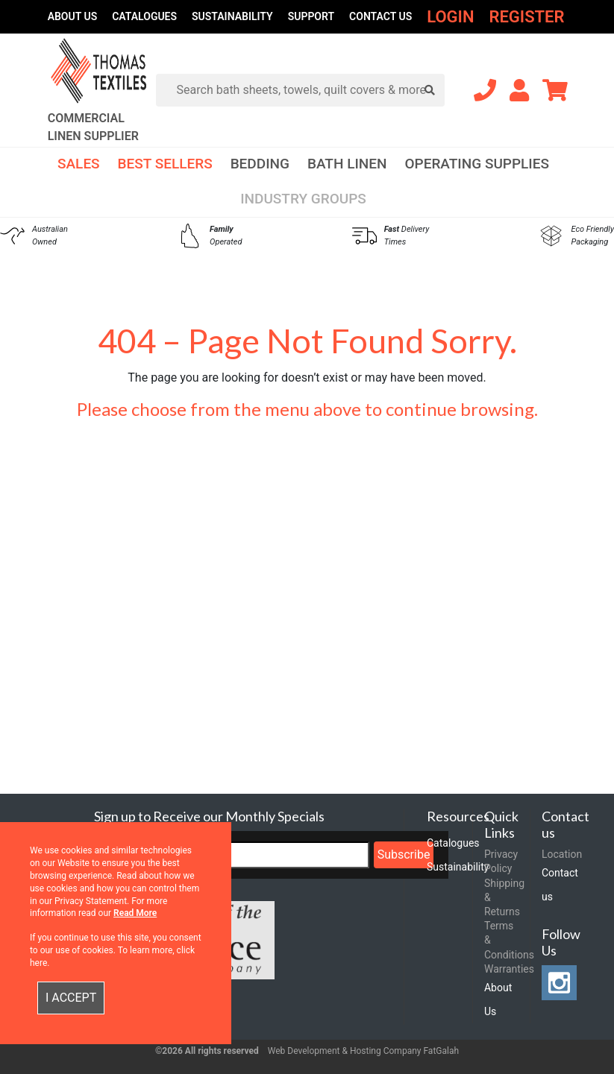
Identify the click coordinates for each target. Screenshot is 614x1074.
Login (450, 16)
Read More (135, 913)
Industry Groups (303, 198)
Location (562, 854)
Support (311, 16)
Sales (78, 163)
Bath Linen (347, 163)
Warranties (509, 969)
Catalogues (144, 16)
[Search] (306, 90)
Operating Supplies (476, 163)
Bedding (260, 163)
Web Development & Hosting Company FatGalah (363, 1051)
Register (526, 16)
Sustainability (232, 16)
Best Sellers (165, 163)
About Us (73, 16)
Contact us (380, 16)
